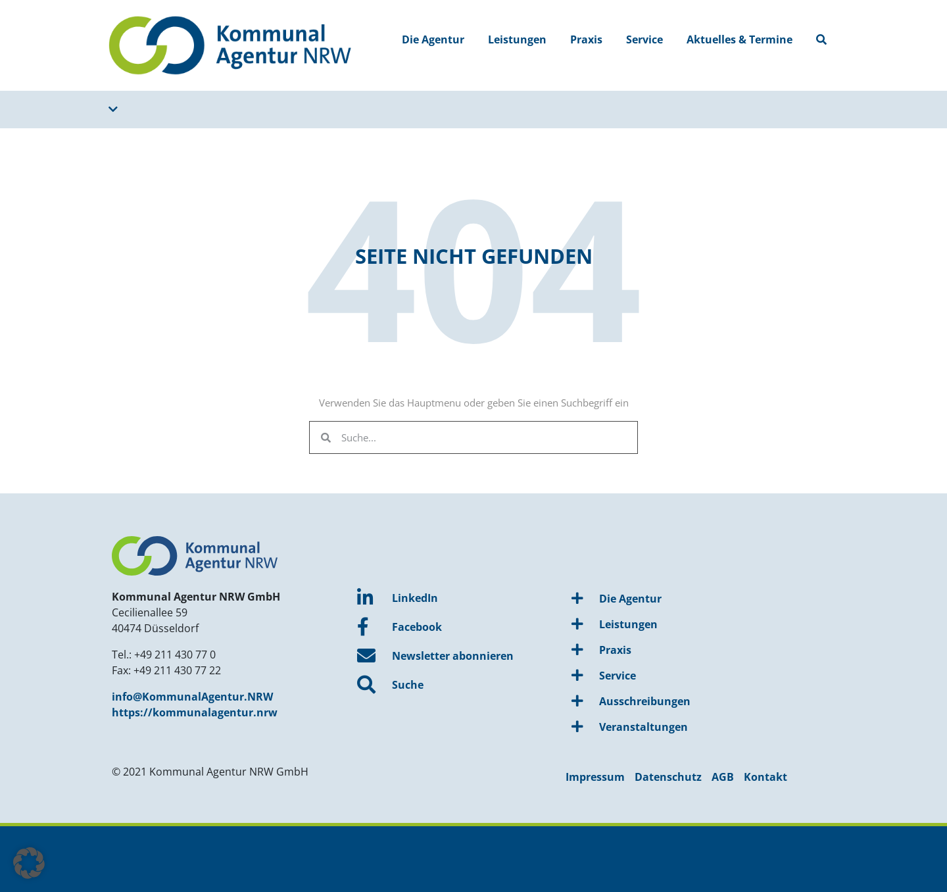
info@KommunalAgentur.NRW (192, 696)
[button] (29, 863)
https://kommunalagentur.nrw (195, 712)
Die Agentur (433, 39)
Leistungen (517, 39)
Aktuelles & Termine (739, 39)
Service (644, 39)
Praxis (586, 39)
